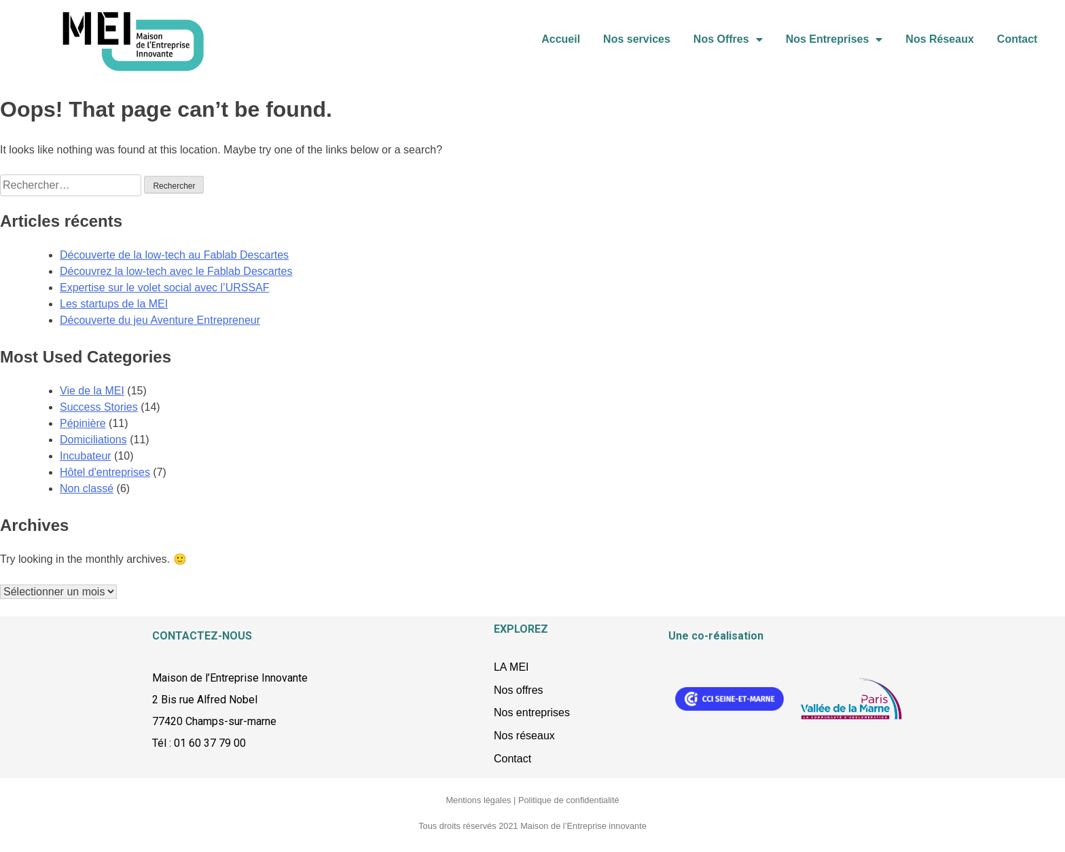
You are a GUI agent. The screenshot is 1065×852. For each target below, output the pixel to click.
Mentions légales (478, 800)
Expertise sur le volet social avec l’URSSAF (165, 287)
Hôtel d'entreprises (105, 472)
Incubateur (85, 456)
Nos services (636, 39)
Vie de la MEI (92, 390)
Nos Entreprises (834, 39)
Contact (1017, 39)
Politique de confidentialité (568, 800)
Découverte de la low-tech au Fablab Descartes (174, 255)
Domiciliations (93, 439)
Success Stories (99, 407)
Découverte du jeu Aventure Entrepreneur (160, 320)
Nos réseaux (524, 735)
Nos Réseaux (939, 39)
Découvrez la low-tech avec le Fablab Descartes (176, 271)
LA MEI (511, 667)
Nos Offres (728, 39)
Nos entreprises (532, 712)
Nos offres (518, 690)
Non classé (86, 488)
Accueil (560, 39)
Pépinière (83, 423)
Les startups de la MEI (114, 304)
